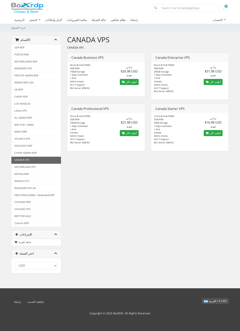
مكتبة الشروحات (77, 20)
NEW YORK (20, 131)
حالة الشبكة (99, 20)
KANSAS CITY (21, 181)
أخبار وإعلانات (53, 20)
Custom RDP (21, 223)
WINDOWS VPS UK (25, 188)
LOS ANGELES (22, 103)
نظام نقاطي (118, 20)
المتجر (33, 20)
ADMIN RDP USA (24, 82)
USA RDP (19, 47)
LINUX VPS (20, 110)
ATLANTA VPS (22, 138)
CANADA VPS (21, 160)
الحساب (218, 20)
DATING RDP (21, 174)
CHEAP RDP (21, 96)
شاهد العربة (22, 242)
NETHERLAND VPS (25, 167)
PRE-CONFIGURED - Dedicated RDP (34, 195)
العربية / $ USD (215, 301)
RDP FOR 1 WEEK (24, 125)
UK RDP (18, 89)
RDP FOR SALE (22, 216)
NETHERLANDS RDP (25, 61)
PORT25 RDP (21, 54)
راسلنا (134, 20)
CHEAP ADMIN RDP (25, 153)
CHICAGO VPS (22, 209)
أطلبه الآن (129, 82)
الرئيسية (19, 20)
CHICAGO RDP (22, 202)
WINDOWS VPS (23, 68)
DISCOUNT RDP (23, 145)
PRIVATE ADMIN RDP (26, 75)
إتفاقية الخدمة (36, 302)
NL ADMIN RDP (23, 117)
